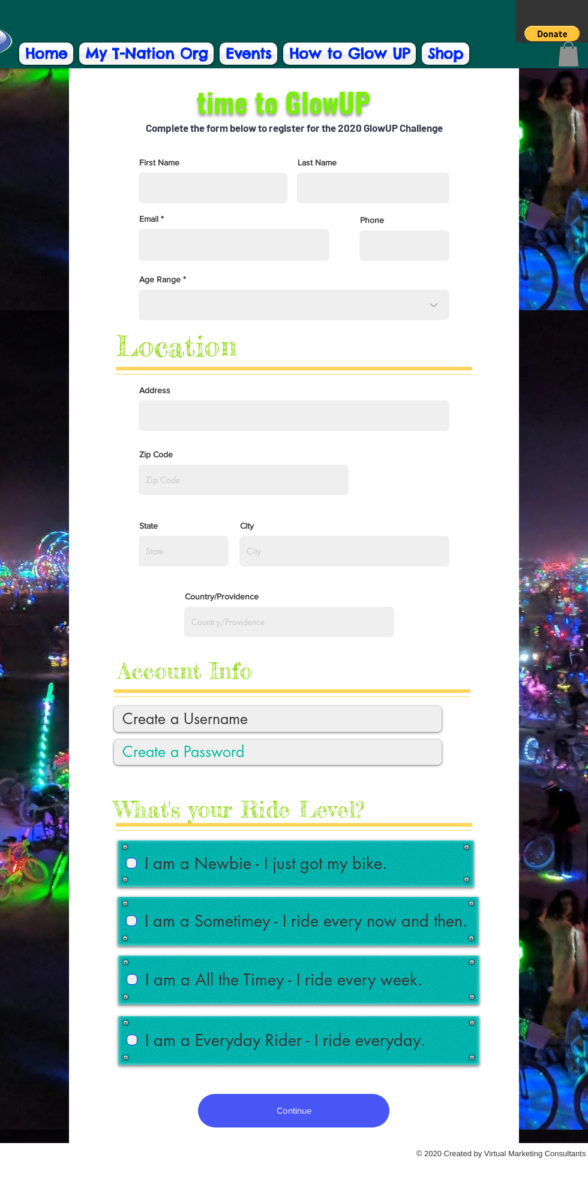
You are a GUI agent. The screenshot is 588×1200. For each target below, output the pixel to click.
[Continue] (293, 1110)
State (148, 525)
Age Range (160, 279)
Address (154, 390)
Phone (372, 220)
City (247, 525)
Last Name (317, 162)
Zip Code (156, 454)
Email (148, 219)
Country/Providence (222, 596)
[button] (552, 33)
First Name (159, 162)
